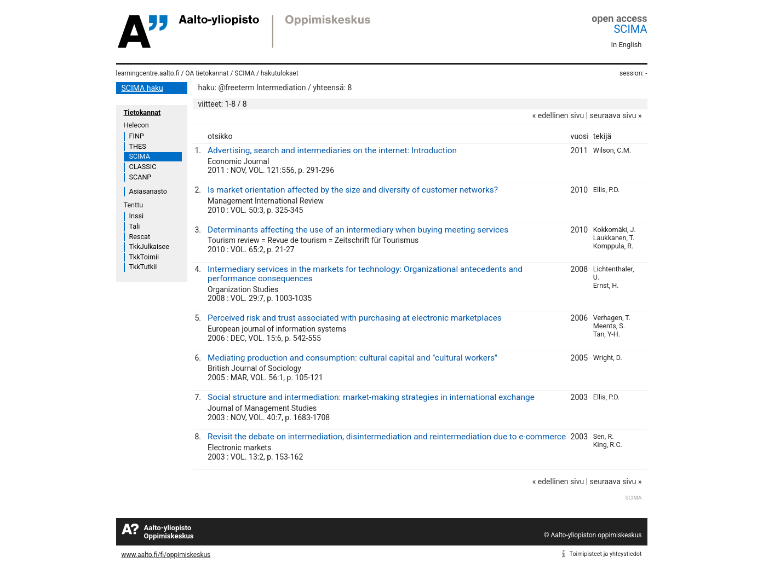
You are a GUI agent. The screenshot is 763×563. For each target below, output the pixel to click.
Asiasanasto (148, 191)
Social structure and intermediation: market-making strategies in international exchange (371, 397)
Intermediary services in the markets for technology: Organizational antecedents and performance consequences (365, 273)
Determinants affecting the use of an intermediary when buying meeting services (358, 230)
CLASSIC (143, 166)
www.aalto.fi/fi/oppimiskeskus (166, 555)
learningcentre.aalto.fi (148, 73)
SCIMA (630, 29)
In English (626, 44)
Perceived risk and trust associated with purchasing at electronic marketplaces (355, 318)
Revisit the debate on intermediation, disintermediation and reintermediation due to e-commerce (387, 437)
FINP (136, 136)
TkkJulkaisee (149, 246)
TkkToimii (144, 257)
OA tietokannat (206, 73)
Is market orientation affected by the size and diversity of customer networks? (353, 190)
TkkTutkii (143, 267)
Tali (134, 226)
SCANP (140, 177)
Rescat (140, 237)
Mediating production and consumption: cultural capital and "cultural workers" (352, 358)
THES (137, 146)
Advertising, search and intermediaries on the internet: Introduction (332, 150)
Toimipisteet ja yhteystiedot (606, 554)
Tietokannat (142, 112)
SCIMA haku (142, 88)
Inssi (136, 216)
